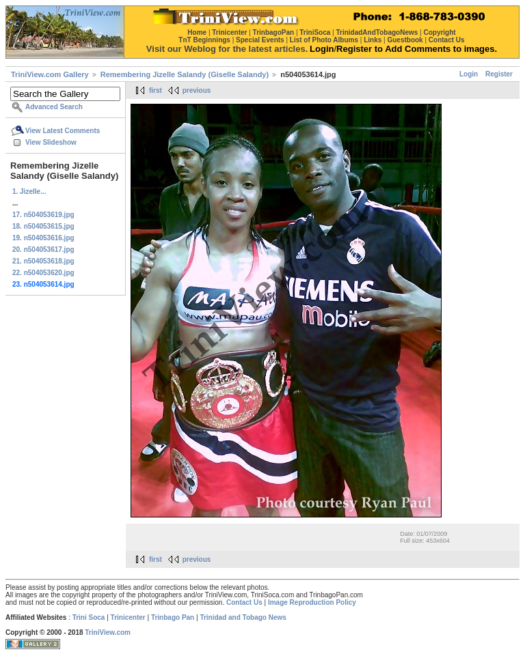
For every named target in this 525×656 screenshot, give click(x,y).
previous (197, 90)
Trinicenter (128, 617)
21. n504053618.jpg (43, 261)
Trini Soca (88, 617)
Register (499, 74)
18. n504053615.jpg (43, 226)
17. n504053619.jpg (43, 214)
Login (468, 74)
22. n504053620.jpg (43, 272)
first (155, 90)
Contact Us (244, 602)
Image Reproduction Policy (312, 602)
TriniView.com (108, 632)
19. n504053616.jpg (43, 238)
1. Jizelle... (29, 191)
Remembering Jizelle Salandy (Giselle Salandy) (184, 74)
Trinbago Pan (172, 617)
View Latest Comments (62, 130)
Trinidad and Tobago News (243, 617)
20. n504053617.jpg (43, 249)
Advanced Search (54, 107)
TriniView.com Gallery (50, 74)
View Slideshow (51, 142)
